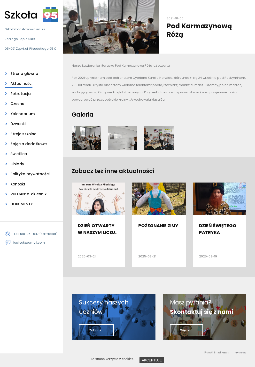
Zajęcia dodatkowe (28, 143)
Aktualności (21, 83)
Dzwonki (18, 123)
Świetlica (18, 153)
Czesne (17, 103)
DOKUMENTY (21, 204)
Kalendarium (22, 113)
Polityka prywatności (30, 173)
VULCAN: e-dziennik (28, 194)
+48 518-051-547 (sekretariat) (35, 234)
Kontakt (17, 184)
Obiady (17, 164)
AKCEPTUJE (152, 360)
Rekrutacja (20, 93)
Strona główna (24, 73)
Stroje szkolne (23, 133)
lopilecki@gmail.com (29, 242)
